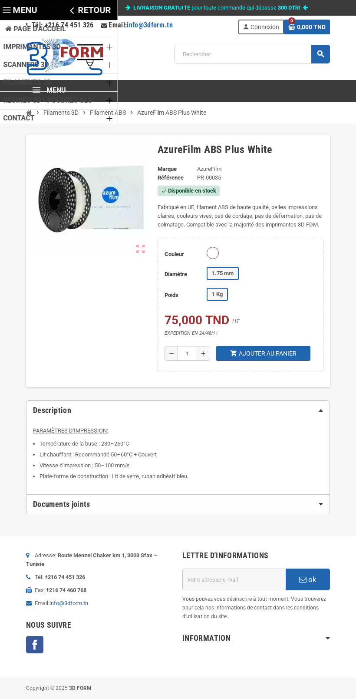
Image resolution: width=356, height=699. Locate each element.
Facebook (34, 644)
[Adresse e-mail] (234, 579)
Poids (171, 295)
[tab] (178, 410)
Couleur (174, 254)
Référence (171, 177)
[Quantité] (187, 353)
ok (307, 579)
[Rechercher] (252, 54)
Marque (167, 169)
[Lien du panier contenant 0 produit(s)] (307, 27)
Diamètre (176, 274)
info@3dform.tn (150, 25)
